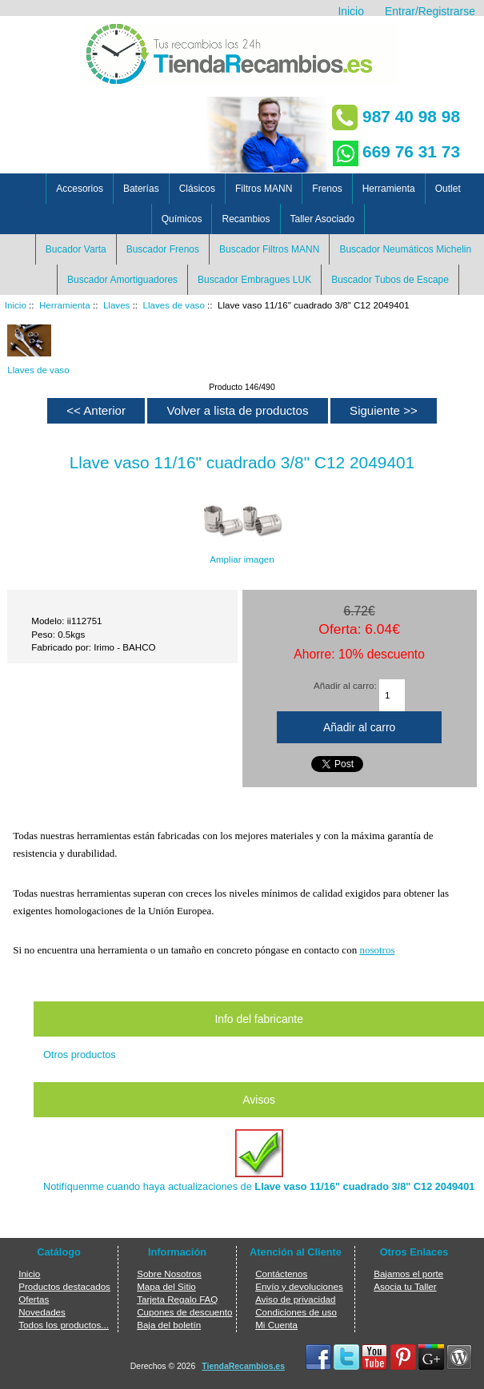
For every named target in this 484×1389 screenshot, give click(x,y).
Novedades (42, 1312)
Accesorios (79, 188)
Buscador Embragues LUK (254, 279)
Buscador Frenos (162, 249)
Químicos (182, 219)
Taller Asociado (322, 219)
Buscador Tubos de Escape (390, 279)
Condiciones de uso (296, 1312)
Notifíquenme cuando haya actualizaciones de (258, 1160)
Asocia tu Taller (405, 1286)
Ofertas (33, 1299)
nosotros (376, 950)
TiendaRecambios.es (243, 1366)
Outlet (448, 188)
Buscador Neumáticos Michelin (405, 249)
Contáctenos (281, 1273)
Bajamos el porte (408, 1273)
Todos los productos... (63, 1324)
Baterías (141, 188)
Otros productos (79, 1055)
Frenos (327, 188)
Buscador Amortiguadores (122, 279)
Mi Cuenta (276, 1324)
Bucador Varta (76, 249)
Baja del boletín (169, 1324)
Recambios (246, 219)
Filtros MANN (263, 188)
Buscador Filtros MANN (269, 249)
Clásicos (197, 188)
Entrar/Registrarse (430, 11)
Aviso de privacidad (295, 1299)
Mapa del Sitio (166, 1286)
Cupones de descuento (184, 1312)
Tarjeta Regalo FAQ (177, 1299)
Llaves (116, 305)
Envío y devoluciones (299, 1286)
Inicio (350, 11)
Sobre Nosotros (169, 1273)
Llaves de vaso (174, 305)
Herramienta (64, 305)
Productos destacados (64, 1286)
